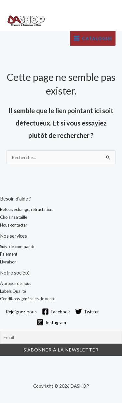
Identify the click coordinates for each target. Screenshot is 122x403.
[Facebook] (56, 311)
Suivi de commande (17, 246)
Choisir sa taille (13, 217)
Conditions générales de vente (27, 298)
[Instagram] (51, 322)
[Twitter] (87, 311)
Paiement (8, 254)
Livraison (8, 261)
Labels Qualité (13, 291)
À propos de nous (15, 283)
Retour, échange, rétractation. (26, 209)
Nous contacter (13, 225)
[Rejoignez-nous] (20, 311)
